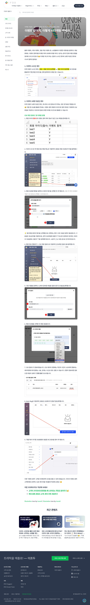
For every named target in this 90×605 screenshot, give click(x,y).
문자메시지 (23, 570)
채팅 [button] (46, 5)
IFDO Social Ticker (9, 587)
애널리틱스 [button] (28, 5)
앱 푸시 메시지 (24, 576)
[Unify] (10, 2)
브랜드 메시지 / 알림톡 (27, 573)
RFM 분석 (40, 570)
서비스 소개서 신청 (77, 558)
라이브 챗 (23, 584)
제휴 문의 (6, 594)
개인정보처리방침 (26, 594)
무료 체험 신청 (79, 5)
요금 (63, 5)
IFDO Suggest (8, 584)
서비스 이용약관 (15, 594)
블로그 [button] (55, 5)
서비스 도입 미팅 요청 (60, 558)
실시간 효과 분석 (8, 576)
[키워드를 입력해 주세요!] (52, 12)
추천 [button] (38, 5)
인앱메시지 (7, 573)
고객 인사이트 (41, 573)
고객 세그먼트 (7, 570)
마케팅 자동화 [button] (16, 5)
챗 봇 (22, 587)
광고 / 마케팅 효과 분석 (44, 576)
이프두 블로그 (58, 570)
